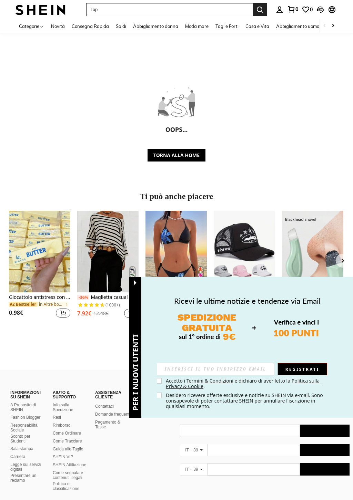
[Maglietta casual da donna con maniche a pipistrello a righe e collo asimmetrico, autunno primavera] (108, 251)
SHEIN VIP (63, 457)
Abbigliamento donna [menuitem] (155, 26)
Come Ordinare (67, 433)
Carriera (17, 456)
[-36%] (83, 297)
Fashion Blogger (25, 417)
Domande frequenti (112, 414)
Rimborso (61, 425)
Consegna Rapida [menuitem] (90, 26)
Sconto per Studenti (20, 439)
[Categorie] (32, 26)
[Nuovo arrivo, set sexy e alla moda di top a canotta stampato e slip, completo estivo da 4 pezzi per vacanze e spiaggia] (176, 251)
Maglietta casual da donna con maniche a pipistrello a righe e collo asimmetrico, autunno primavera (108, 297)
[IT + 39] (194, 450)
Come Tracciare (67, 441)
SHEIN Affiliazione (69, 464)
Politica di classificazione (66, 486)
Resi (57, 417)
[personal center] (279, 10)
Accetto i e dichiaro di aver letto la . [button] (243, 383)
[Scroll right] (333, 26)
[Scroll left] (324, 26)
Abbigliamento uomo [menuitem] (297, 26)
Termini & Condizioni (209, 380)
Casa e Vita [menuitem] (257, 26)
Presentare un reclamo (23, 478)
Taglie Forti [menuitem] (227, 26)
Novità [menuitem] (58, 26)
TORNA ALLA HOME (176, 155)
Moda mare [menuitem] (197, 26)
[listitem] (39, 268)
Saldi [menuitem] (121, 26)
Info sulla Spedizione (63, 407)
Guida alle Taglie (68, 449)
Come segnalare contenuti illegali (68, 475)
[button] (169, 9)
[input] (215, 369)
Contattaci (104, 406)
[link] (292, 9)
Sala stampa (21, 448)
